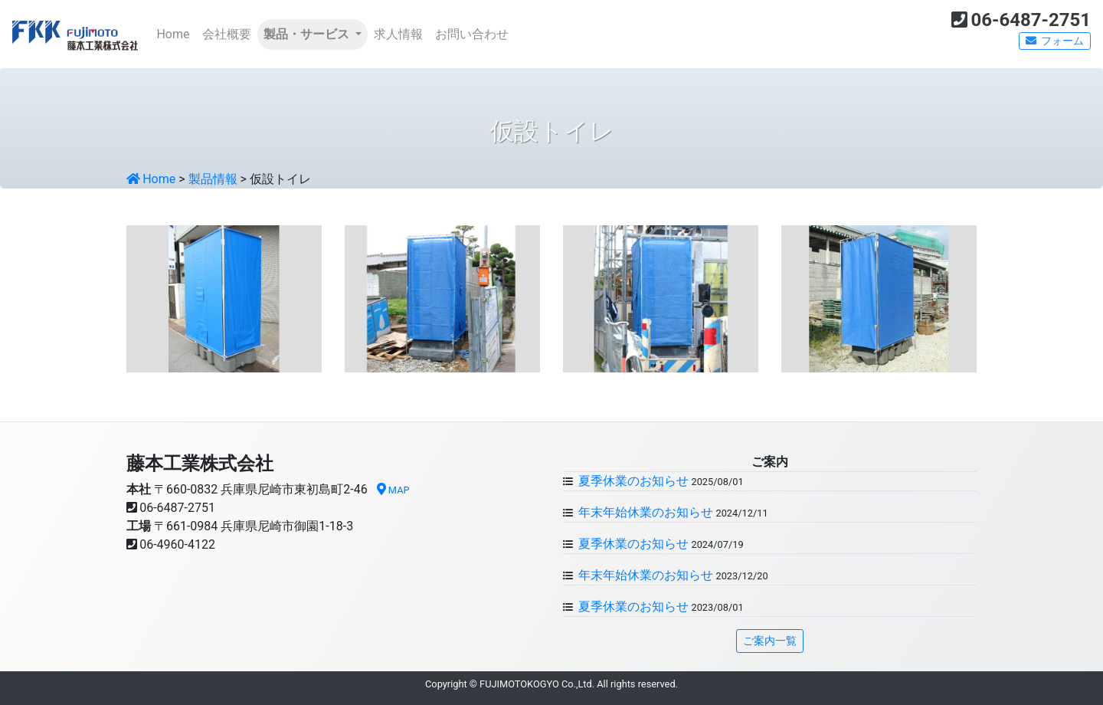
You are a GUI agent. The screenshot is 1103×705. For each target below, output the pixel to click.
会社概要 (226, 34)
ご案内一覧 (770, 640)
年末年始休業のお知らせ (644, 512)
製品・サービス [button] (307, 34)
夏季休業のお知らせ (632, 481)
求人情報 (398, 34)
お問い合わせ (472, 34)
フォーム (1055, 40)
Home (175, 33)
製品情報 (212, 179)
